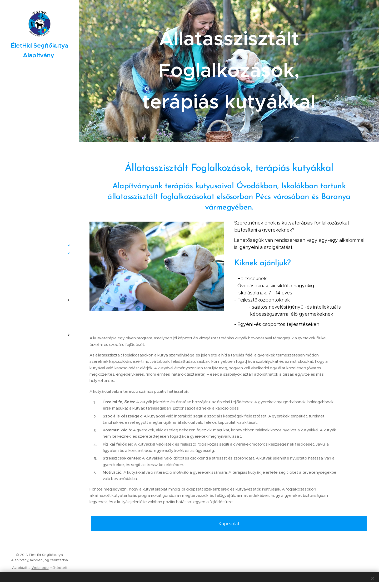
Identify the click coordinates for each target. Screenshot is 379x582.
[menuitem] (39, 220)
